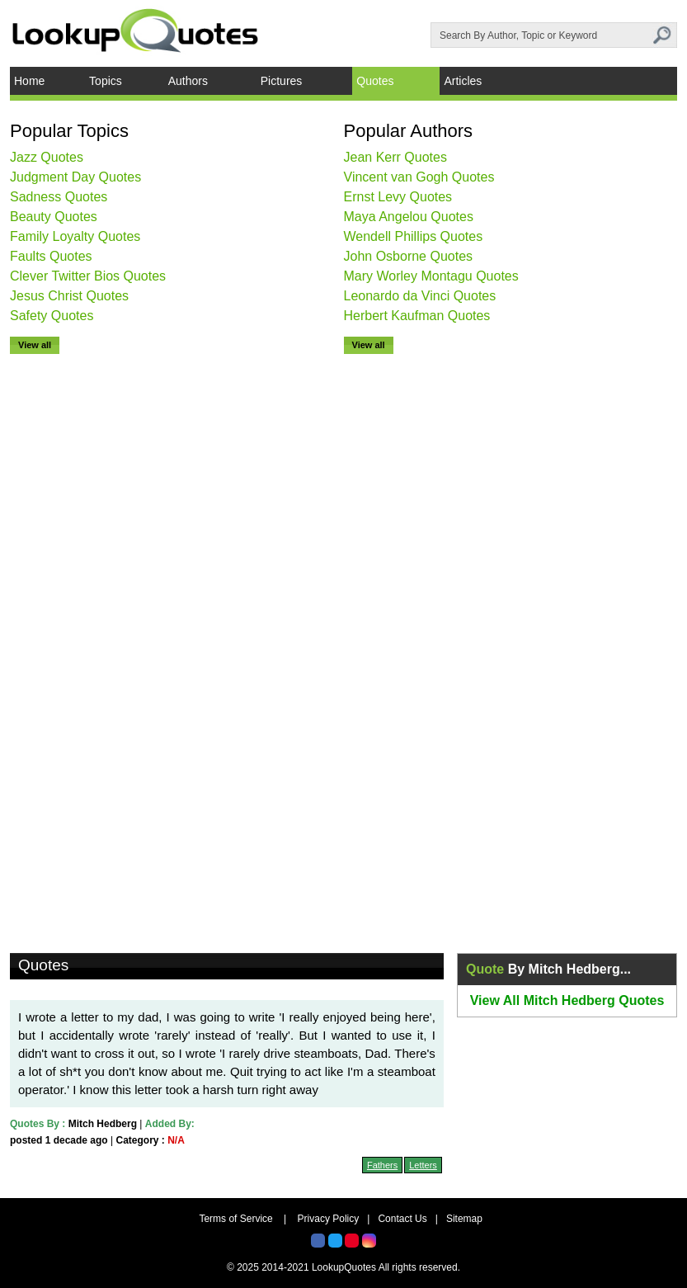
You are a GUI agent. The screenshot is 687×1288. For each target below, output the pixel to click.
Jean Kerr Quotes (395, 157)
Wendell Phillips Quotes (413, 236)
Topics (105, 80)
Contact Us (402, 1218)
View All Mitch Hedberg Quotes (567, 1000)
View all (34, 345)
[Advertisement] (76, 601)
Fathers (382, 1165)
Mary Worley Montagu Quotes (431, 276)
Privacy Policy (329, 1218)
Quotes (374, 80)
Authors (188, 80)
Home (29, 80)
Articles (463, 80)
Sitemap (464, 1218)
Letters (423, 1165)
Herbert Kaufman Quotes (417, 316)
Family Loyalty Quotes (75, 236)
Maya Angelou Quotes (408, 217)
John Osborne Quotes (408, 256)
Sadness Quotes (58, 197)
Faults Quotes (51, 256)
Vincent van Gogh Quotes (419, 177)
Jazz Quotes (46, 157)
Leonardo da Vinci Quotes (420, 296)
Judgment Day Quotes (75, 177)
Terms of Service (235, 1218)
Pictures (282, 80)
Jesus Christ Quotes (69, 296)
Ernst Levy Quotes (398, 197)
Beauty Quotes (53, 217)
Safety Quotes (51, 316)
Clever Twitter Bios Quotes (88, 276)
